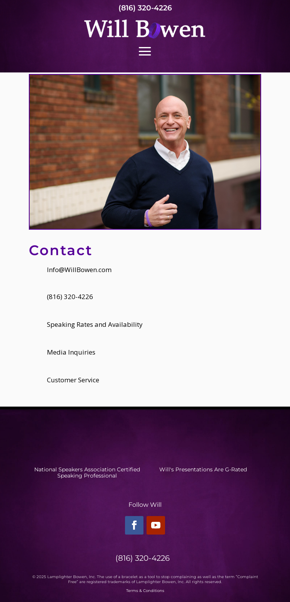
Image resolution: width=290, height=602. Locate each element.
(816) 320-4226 (145, 7)
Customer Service (73, 379)
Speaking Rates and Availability (95, 324)
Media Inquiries (71, 352)
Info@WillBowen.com (79, 269)
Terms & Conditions (145, 590)
